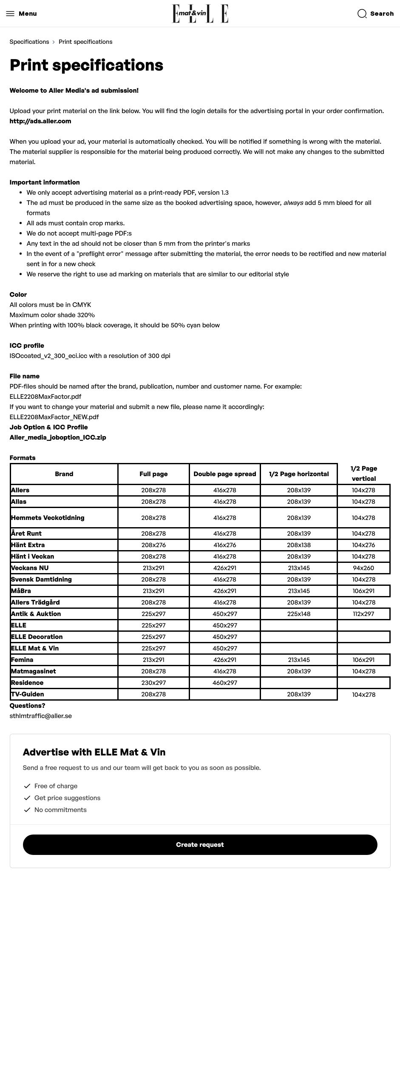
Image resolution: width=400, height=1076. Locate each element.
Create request (200, 844)
